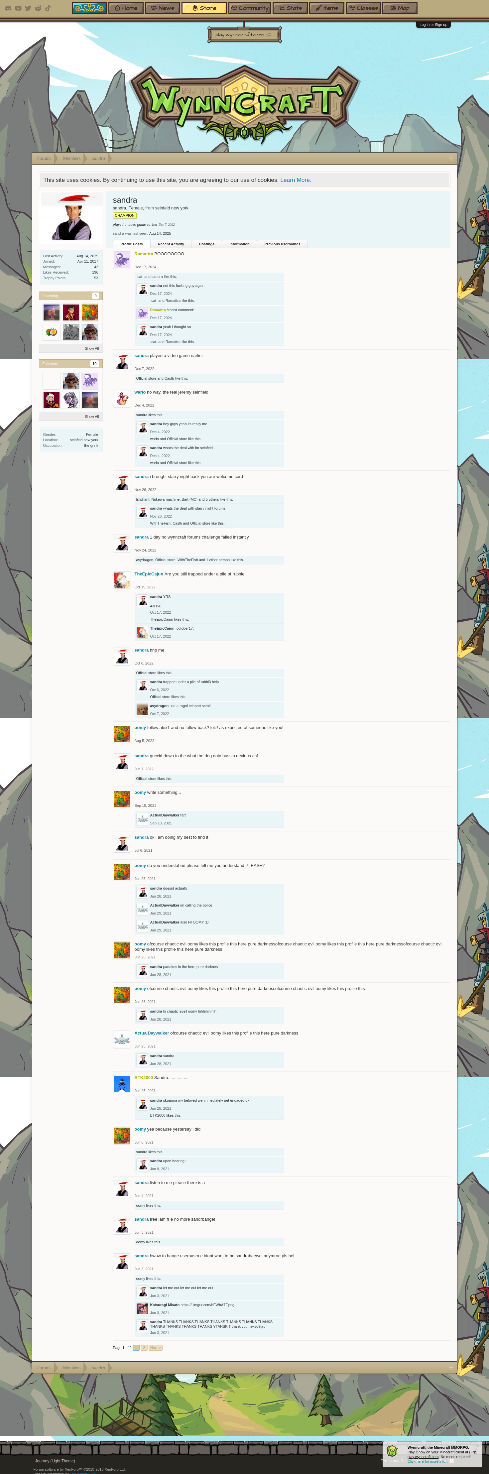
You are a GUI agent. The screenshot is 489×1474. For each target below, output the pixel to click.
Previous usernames (283, 244)
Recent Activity (171, 244)
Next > (155, 1348)
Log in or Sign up (433, 25)
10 (94, 364)
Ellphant (143, 499)
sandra (157, 277)
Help (418, 1461)
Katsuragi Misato (165, 1305)
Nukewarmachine (165, 499)
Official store (146, 378)
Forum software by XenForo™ (80, 1469)
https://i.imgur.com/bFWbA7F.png (207, 1305)
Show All (92, 348)
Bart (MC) (190, 499)
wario (140, 392)
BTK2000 (158, 1115)
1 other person (218, 560)
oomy (140, 727)
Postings (206, 244)
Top (442, 1461)
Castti (169, 378)
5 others (212, 499)
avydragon (144, 560)
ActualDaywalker (165, 815)
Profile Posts (132, 244)
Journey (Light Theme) (55, 1461)
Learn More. (295, 180)
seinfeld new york (84, 440)
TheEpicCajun (149, 573)
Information (239, 244)
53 (96, 278)
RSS (451, 1461)
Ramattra (173, 301)
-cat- (140, 277)
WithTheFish (160, 523)
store (204, 8)
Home (431, 1461)
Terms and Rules (396, 1461)
